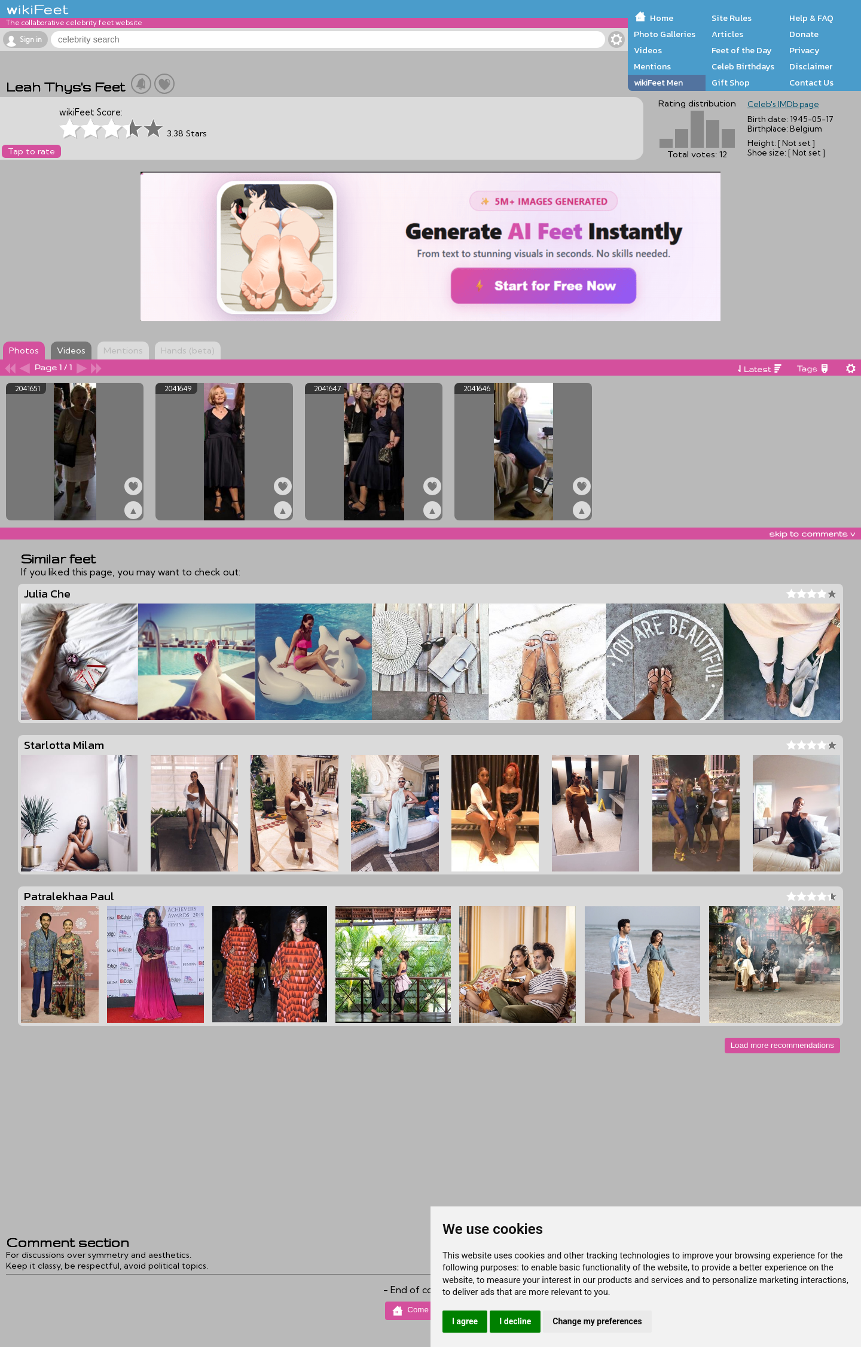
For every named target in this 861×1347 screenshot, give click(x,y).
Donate (804, 34)
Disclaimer (810, 66)
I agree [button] (465, 1321)
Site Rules (732, 18)
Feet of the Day (742, 50)
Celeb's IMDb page (783, 104)
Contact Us (811, 82)
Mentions (652, 66)
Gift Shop (731, 82)
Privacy (804, 50)
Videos (648, 50)
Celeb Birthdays (743, 66)
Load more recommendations (782, 1045)
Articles (727, 34)
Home (661, 18)
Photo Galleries (664, 34)
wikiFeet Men (658, 82)
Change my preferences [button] (597, 1321)
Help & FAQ (811, 18)
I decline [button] (515, 1321)
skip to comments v (812, 533)
